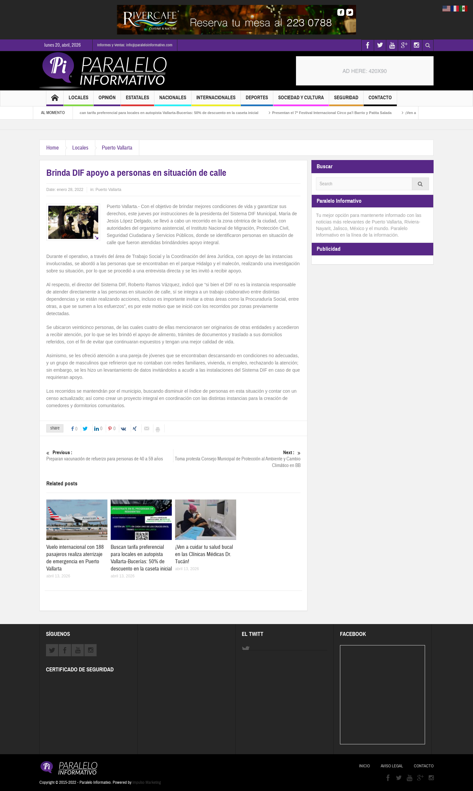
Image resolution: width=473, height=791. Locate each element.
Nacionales (172, 100)
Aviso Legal (392, 766)
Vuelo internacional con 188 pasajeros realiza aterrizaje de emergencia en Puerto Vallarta (75, 558)
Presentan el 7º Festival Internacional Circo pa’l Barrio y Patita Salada (349, 113)
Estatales (137, 100)
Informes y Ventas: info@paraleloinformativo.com (134, 45)
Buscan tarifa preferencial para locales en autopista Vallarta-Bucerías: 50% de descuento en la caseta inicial (183, 113)
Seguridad (346, 100)
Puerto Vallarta (117, 147)
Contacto (380, 100)
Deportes (257, 100)
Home (52, 147)
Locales (78, 100)
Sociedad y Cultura (301, 100)
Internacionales (215, 100)
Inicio (364, 766)
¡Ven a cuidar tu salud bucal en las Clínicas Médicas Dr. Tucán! (204, 554)
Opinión (107, 100)
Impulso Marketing (146, 782)
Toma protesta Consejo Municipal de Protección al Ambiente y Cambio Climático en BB (237, 459)
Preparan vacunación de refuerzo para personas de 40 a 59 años (109, 455)
